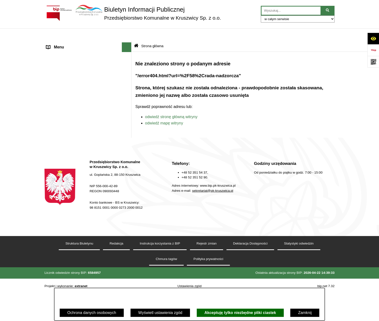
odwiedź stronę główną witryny (171, 104)
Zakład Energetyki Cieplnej (69, 137)
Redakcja (54, 166)
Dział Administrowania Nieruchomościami (81, 156)
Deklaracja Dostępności (250, 278)
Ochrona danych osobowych (91, 313)
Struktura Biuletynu (79, 278)
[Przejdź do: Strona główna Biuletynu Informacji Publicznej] (136, 33)
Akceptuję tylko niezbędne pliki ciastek (240, 313)
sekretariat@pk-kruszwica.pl (212, 225)
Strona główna (58, 44)
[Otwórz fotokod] (373, 62)
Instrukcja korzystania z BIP (160, 278)
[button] (127, 44)
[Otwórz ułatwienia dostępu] (373, 38)
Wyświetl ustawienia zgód (160, 313)
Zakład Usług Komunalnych (70, 146)
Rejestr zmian (207, 278)
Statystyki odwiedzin (298, 278)
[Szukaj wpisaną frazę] (328, 10)
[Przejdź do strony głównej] (132, 13)
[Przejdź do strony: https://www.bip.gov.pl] (373, 50)
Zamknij (305, 313)
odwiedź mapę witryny (164, 110)
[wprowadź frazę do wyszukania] (291, 10)
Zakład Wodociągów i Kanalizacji (74, 127)
